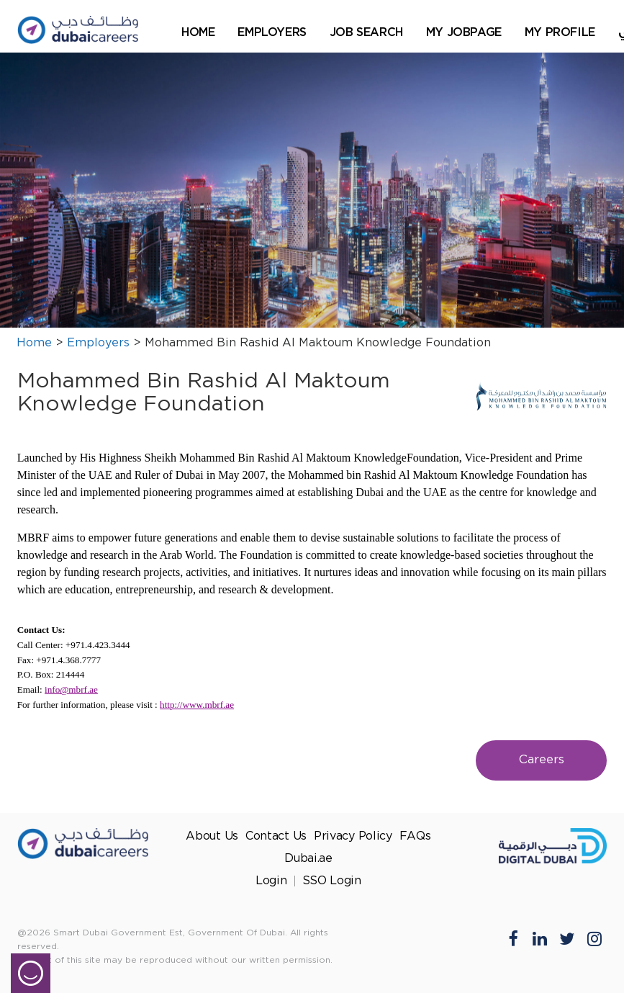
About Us (212, 836)
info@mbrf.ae (71, 689)
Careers (541, 760)
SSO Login (331, 881)
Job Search (366, 31)
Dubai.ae (308, 858)
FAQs (415, 836)
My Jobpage (464, 31)
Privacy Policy (353, 836)
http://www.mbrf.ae (197, 704)
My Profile (560, 31)
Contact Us (276, 836)
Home (197, 31)
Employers (272, 31)
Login (271, 881)
